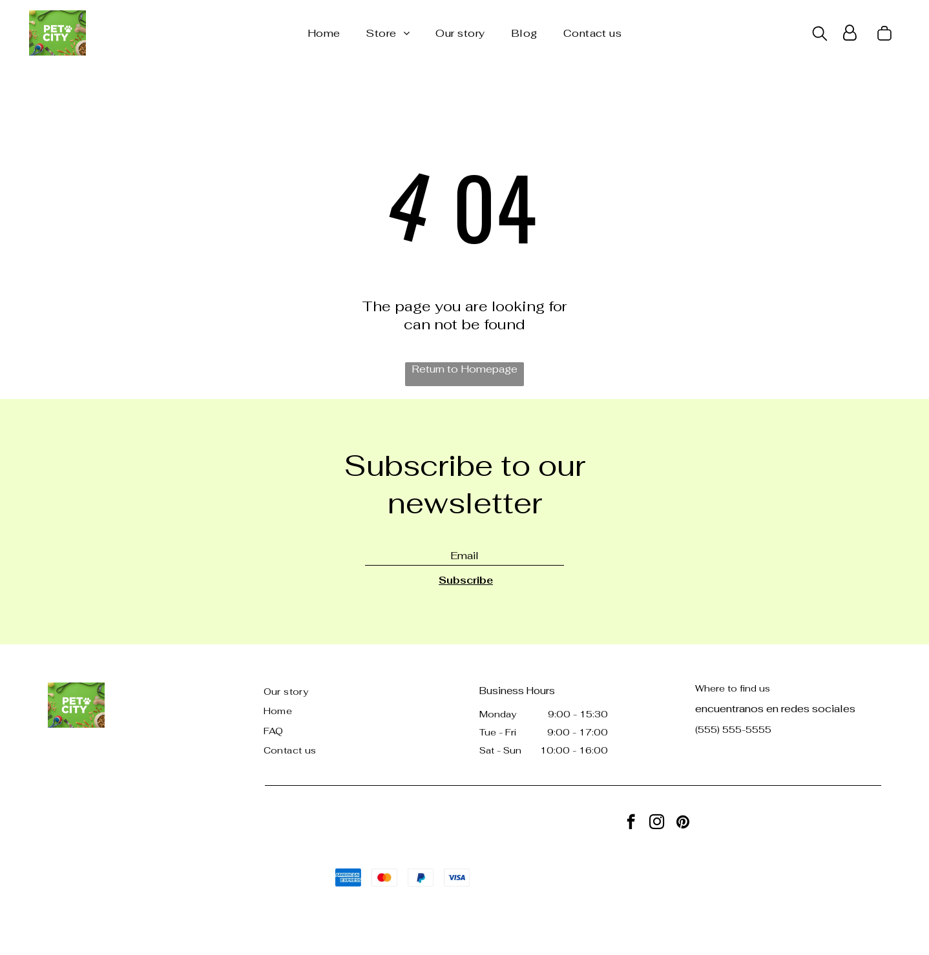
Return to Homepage (464, 369)
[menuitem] (324, 33)
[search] (820, 35)
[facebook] (631, 823)
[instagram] (656, 823)
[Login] (850, 33)
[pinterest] (682, 823)
